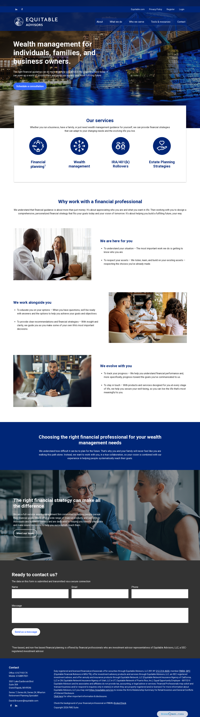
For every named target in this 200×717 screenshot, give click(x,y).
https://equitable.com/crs (101, 690)
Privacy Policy (155, 3)
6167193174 (21, 673)
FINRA (182, 671)
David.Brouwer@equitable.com (23, 701)
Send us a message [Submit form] (26, 631)
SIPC (188, 671)
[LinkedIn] (16, 3)
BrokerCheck (120, 703)
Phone (134, 587)
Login (181, 3)
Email (74, 587)
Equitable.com (138, 3)
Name (15, 587)
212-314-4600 (163, 671)
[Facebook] (22, 3)
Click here (58, 696)
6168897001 (22, 676)
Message (17, 605)
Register (171, 3)
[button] (99, 15)
